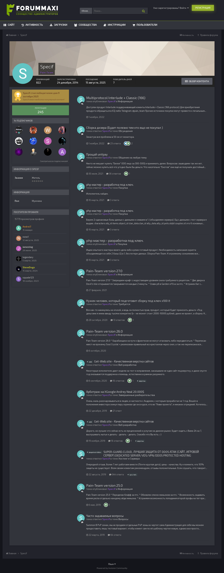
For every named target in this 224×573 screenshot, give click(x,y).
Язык (112, 563)
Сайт (11, 24)
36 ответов (113, 173)
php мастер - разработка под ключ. (110, 184)
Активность (34, 24)
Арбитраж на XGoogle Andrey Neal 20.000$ (115, 391)
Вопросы (123, 519)
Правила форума (209, 35)
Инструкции (116, 24)
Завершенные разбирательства (136, 395)
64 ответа (114, 534)
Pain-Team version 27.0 (104, 271)
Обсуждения (125, 130)
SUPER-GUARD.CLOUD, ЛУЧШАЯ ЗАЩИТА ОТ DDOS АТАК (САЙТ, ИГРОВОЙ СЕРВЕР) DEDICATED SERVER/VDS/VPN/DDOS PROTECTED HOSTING (151, 453)
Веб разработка (127, 364)
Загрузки (60, 24)
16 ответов (117, 380)
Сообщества (87, 24)
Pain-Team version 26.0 (104, 331)
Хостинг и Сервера (129, 458)
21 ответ (116, 410)
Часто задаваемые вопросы (105, 515)
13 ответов (118, 320)
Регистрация (202, 7)
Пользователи (146, 24)
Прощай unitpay (97, 154)
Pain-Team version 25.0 (104, 485)
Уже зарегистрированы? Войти (171, 8)
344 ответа (116, 474)
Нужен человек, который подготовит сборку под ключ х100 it (128, 300)
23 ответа (114, 143)
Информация (125, 101)
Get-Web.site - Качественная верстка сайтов (124, 361)
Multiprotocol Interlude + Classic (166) (115, 98)
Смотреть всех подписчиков (54, 161)
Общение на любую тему (132, 157)
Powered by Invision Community (112, 568)
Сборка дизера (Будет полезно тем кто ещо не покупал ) (124, 127)
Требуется (124, 304)
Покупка (123, 187)
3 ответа (113, 200)
